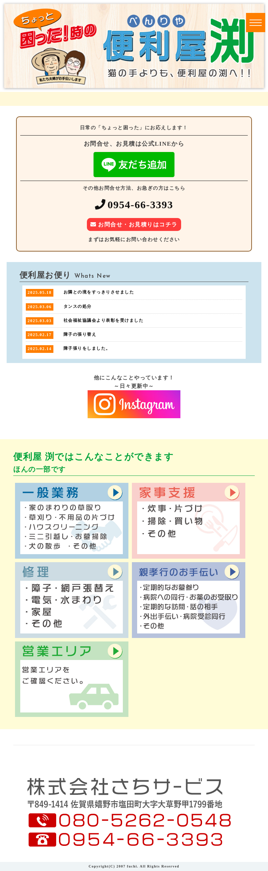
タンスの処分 (78, 306)
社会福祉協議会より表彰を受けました (104, 320)
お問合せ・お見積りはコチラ (138, 224)
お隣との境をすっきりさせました (99, 292)
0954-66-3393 (140, 204)
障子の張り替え (80, 334)
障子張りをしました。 (87, 348)
